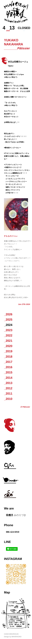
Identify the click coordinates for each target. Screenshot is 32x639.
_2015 (8, 372)
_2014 (8, 377)
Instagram (13, 558)
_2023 (8, 330)
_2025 (8, 319)
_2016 (8, 367)
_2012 (8, 388)
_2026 (8, 314)
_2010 (8, 399)
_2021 (8, 340)
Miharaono (16, 637)
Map (7, 592)
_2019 (8, 351)
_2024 (8, 325)
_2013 (8, 383)
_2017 (8, 361)
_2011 (8, 393)
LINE (7, 541)
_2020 (8, 346)
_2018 (8, 356)
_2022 (8, 335)
